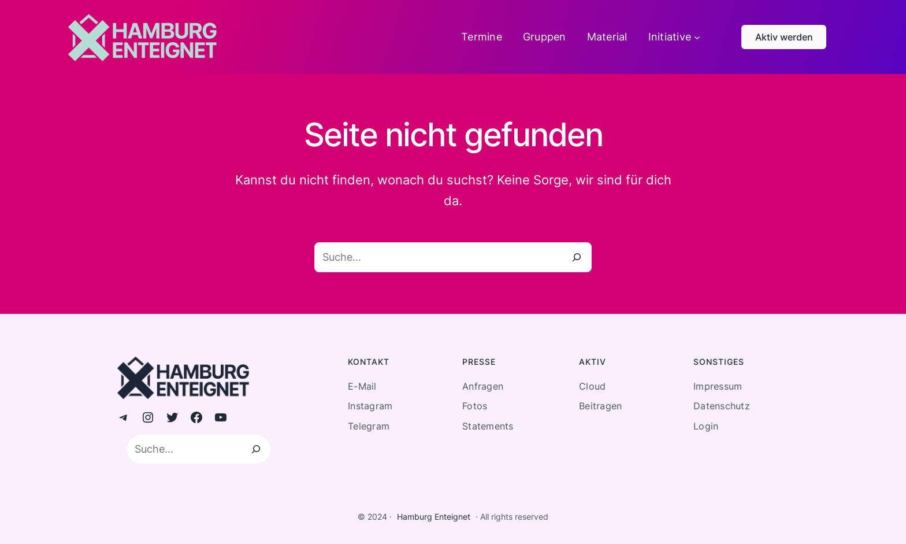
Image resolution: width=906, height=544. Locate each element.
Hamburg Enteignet (433, 516)
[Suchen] (256, 449)
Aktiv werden (784, 37)
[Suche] (577, 257)
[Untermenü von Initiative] (697, 37)
